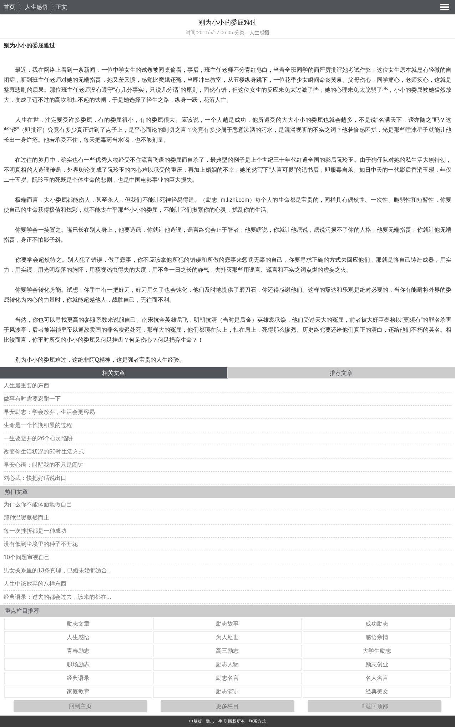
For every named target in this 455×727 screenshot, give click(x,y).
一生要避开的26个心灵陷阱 (38, 438)
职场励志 (78, 664)
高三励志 (227, 651)
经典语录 (78, 678)
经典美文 (376, 691)
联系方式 (257, 721)
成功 (240, 120)
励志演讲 (227, 691)
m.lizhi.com (235, 200)
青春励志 (78, 651)
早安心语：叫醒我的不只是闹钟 (44, 465)
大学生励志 (377, 651)
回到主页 (80, 706)
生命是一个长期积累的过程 (38, 425)
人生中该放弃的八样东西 (35, 584)
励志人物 (227, 664)
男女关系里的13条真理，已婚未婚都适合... (58, 570)
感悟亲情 (376, 637)
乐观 (348, 290)
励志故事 (227, 624)
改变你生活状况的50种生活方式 (44, 451)
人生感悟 (36, 7)
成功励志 (376, 624)
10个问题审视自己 (27, 557)
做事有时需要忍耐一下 (32, 399)
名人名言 (376, 678)
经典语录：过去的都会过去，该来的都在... (57, 597)
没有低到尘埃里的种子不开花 (41, 544)
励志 (211, 200)
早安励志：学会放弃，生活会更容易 (49, 412)
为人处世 (227, 637)
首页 (9, 7)
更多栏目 (227, 706)
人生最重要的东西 (26, 385)
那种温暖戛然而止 (26, 518)
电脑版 (195, 721)
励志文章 (78, 624)
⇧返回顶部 (374, 706)
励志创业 (376, 664)
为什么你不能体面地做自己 (38, 504)
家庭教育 (78, 691)
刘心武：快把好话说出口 (35, 478)
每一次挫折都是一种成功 (35, 531)
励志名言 (227, 678)
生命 (89, 180)
